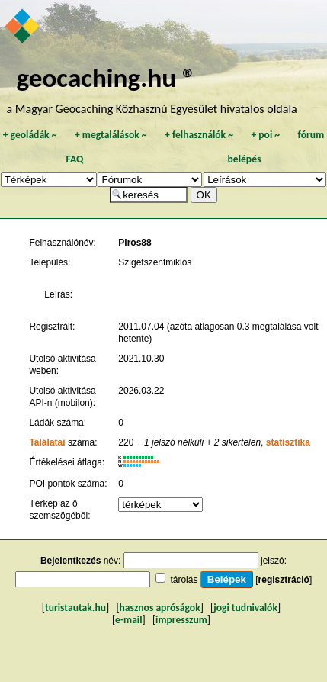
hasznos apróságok (160, 607)
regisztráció (283, 579)
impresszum (181, 619)
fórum (311, 134)
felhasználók (199, 134)
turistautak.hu (75, 607)
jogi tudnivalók (245, 607)
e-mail (128, 619)
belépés (244, 159)
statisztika (288, 442)
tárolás (183, 579)
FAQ (75, 159)
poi (265, 134)
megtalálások (110, 134)
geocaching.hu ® (106, 77)
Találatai (47, 442)
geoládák (30, 134)
